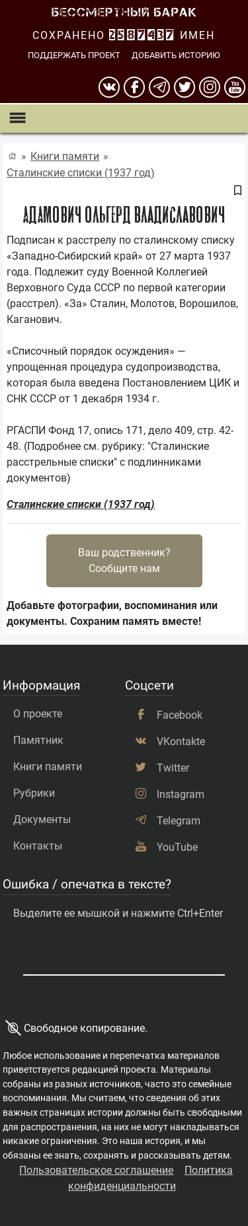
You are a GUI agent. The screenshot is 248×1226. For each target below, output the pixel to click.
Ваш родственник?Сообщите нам (124, 560)
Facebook (179, 715)
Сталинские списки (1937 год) (81, 172)
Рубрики (34, 793)
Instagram (180, 794)
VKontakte (181, 741)
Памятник (38, 740)
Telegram (178, 820)
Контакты (37, 846)
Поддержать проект (74, 55)
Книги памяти (64, 156)
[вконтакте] (109, 87)
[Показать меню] (17, 118)
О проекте (37, 713)
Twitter (173, 768)
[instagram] (209, 87)
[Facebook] (134, 87)
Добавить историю (176, 55)
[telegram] (159, 87)
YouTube (177, 847)
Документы (42, 819)
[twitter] (184, 87)
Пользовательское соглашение (96, 1170)
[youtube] (234, 87)
